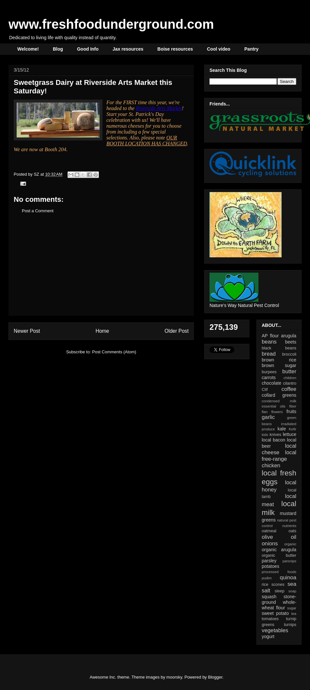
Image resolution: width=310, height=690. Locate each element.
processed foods (279, 572)
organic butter (279, 555)
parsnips (289, 561)
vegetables (275, 630)
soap (292, 591)
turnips (290, 624)
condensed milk (279, 401)
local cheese (279, 449)
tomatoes (270, 619)
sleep (279, 591)
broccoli (289, 354)
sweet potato (275, 613)
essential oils (274, 406)
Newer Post (27, 331)
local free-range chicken (279, 459)
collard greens (279, 395)
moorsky (174, 677)
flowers (277, 412)
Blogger (215, 677)
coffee (289, 389)
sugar (291, 608)
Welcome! (28, 49)
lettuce (289, 434)
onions (270, 543)
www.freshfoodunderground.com (111, 24)
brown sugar (279, 365)
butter (289, 371)
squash (269, 596)
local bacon (273, 439)
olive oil (279, 537)
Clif (265, 389)
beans (269, 342)
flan (265, 412)
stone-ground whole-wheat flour (279, 602)
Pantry (251, 49)
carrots (269, 377)
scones (278, 584)
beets (290, 342)
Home (102, 331)
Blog (58, 49)
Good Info (88, 49)
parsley (269, 560)
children (290, 378)
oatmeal (269, 531)
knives (275, 434)
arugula (288, 335)
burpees (269, 372)
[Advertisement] (101, 270)
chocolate (271, 383)
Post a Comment (38, 210)
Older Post (176, 331)
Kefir (292, 429)
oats (292, 531)
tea (293, 614)
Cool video (218, 49)
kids (265, 435)
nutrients (289, 526)
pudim (266, 578)
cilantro (289, 383)
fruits (291, 411)
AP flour (270, 335)
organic (290, 544)
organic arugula (279, 549)
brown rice (279, 359)
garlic (268, 417)
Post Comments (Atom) (114, 351)
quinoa (288, 577)
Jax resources (128, 49)
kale (281, 428)
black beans (279, 348)
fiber (292, 406)
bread (269, 354)
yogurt (268, 636)
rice (265, 584)
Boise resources (175, 49)
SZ (37, 174)
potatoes (270, 566)
